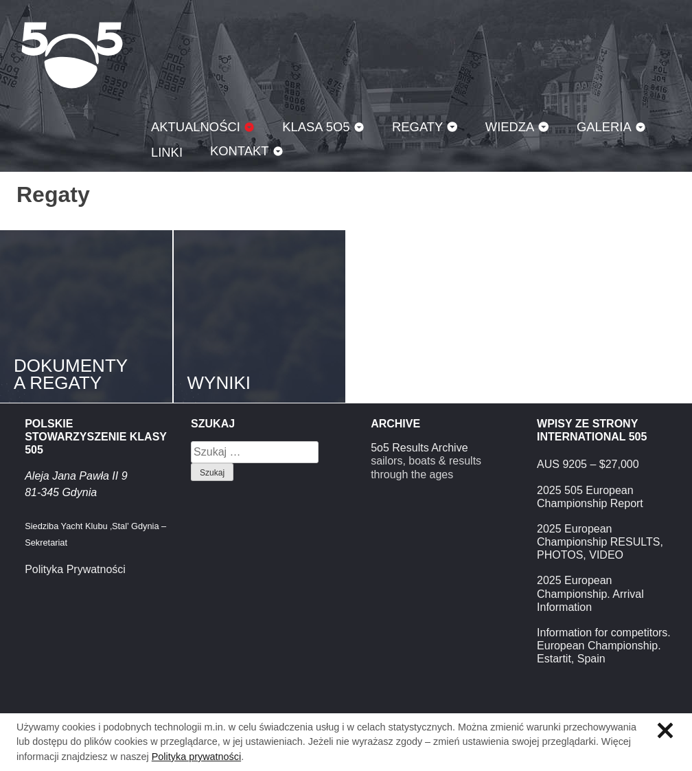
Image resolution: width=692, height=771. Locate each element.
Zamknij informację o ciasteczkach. (665, 730)
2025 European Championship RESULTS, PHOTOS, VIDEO (600, 542)
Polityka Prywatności (75, 569)
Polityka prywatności (196, 756)
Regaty (417, 127)
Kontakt (239, 151)
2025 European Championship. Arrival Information (590, 593)
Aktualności (195, 127)
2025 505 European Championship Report (590, 496)
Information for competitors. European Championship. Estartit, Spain (604, 645)
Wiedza (510, 127)
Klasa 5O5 (72, 55)
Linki (167, 152)
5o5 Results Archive (419, 448)
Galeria (604, 127)
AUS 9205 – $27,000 (588, 464)
